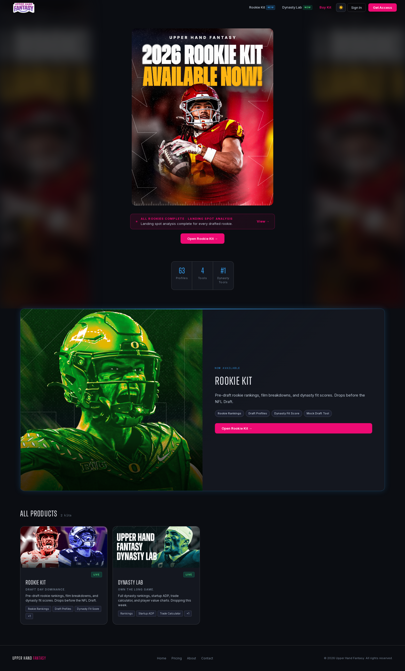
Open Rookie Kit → (202, 238)
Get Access (382, 7)
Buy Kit (325, 7)
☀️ (341, 7)
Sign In (356, 7)
